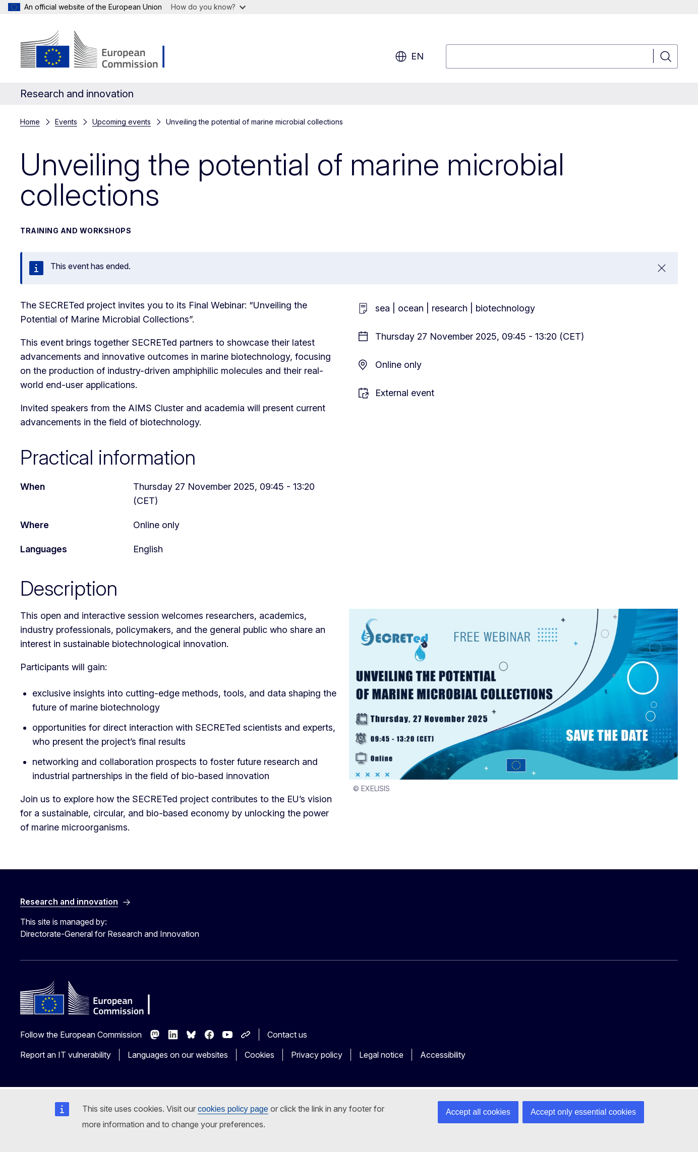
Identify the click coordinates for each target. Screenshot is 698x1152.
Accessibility (443, 1055)
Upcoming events (121, 121)
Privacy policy (316, 1055)
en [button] (409, 56)
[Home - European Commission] (101, 50)
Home (30, 121)
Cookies (259, 1055)
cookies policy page (233, 1109)
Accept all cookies (478, 1112)
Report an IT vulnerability (65, 1055)
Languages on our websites (178, 1055)
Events (66, 121)
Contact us (287, 1035)
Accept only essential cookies (583, 1112)
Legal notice (381, 1055)
